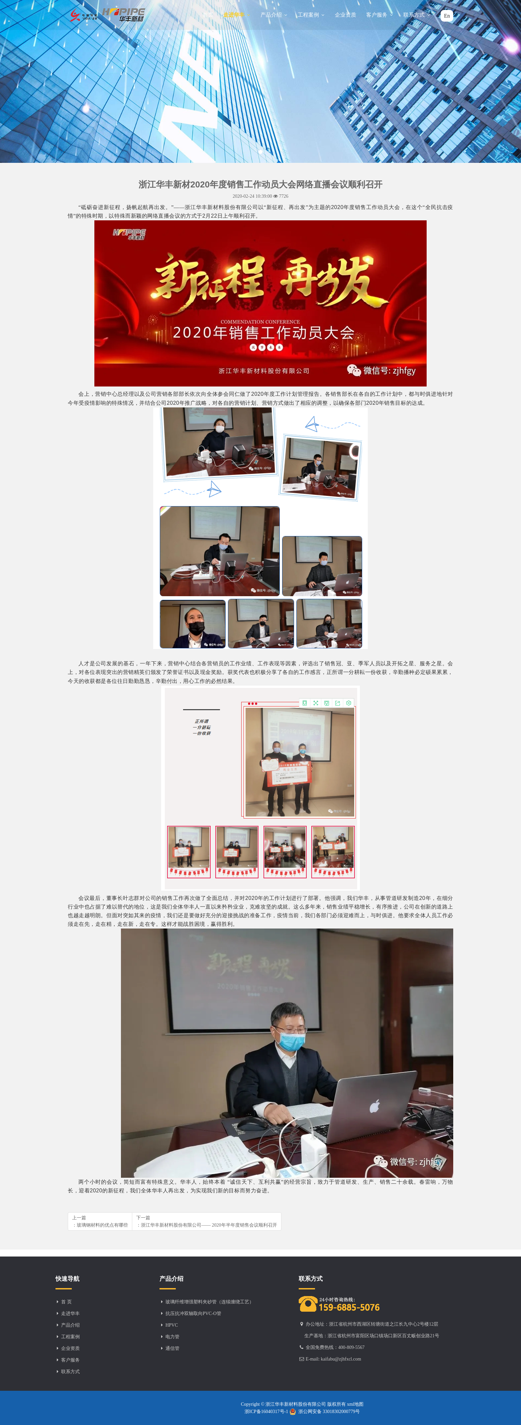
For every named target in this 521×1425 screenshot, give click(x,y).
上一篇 (100, 1222)
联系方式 (417, 15)
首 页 (66, 1301)
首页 (208, 15)
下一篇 (206, 1222)
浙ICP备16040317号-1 (267, 1411)
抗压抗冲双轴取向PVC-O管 (193, 1313)
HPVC (171, 1325)
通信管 (172, 1348)
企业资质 (345, 15)
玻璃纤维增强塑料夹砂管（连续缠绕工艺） (209, 1301)
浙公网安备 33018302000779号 (324, 1411)
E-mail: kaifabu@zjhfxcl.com (333, 1359)
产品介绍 (274, 15)
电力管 (172, 1336)
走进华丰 (237, 15)
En (447, 16)
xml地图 (355, 1404)
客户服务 (379, 15)
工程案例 (311, 15)
